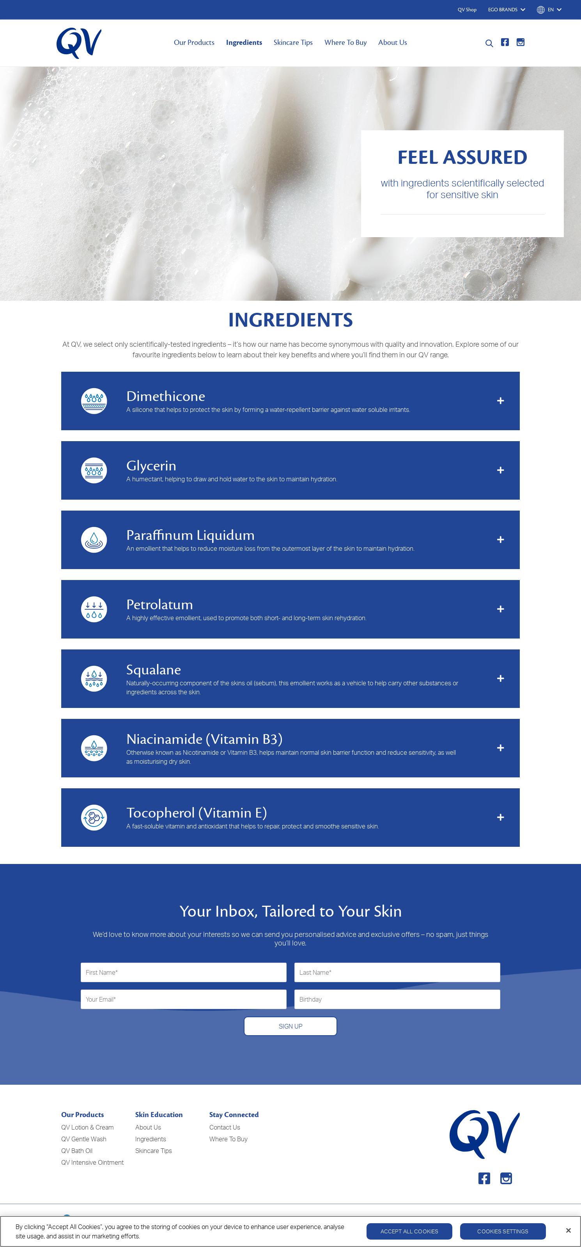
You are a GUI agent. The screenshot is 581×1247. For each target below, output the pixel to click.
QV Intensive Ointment (92, 1162)
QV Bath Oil (76, 1151)
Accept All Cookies (410, 1235)
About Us (392, 42)
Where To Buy (345, 42)
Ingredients (244, 42)
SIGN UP (291, 1026)
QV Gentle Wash (83, 1139)
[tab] (290, 401)
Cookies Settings (502, 1235)
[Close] (568, 1234)
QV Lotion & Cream (87, 1127)
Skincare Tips (293, 42)
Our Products (194, 42)
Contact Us (224, 1127)
